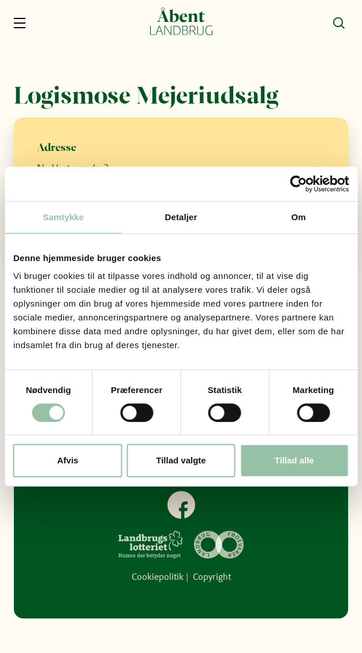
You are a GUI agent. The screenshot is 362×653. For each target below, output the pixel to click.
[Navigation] (23, 23)
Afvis (68, 460)
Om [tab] (299, 217)
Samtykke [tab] (63, 217)
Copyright (212, 576)
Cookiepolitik (158, 576)
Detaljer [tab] (181, 217)
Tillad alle (294, 460)
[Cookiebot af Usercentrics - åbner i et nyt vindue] (298, 183)
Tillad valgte (181, 460)
